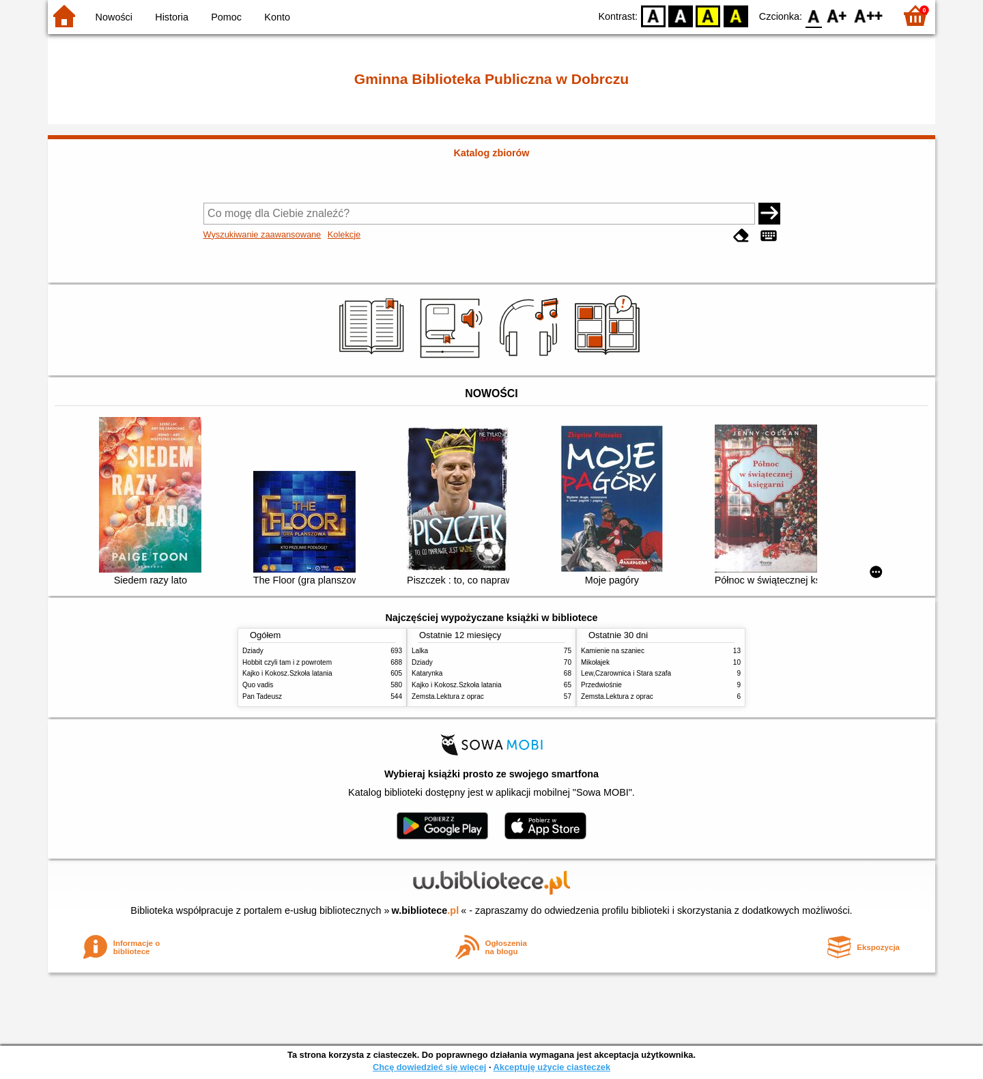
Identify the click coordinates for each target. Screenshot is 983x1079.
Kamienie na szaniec (612, 650)
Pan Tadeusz (262, 696)
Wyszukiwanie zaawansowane (262, 234)
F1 (837, 15)
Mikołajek (595, 662)
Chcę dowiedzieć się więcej (429, 1067)
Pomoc (226, 17)
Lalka (420, 650)
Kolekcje (344, 234)
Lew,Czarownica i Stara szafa (626, 673)
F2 (868, 15)
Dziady (252, 650)
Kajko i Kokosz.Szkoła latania (287, 673)
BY (735, 15)
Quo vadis (257, 685)
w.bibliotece (425, 910)
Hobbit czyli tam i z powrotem (287, 662)
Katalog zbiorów (491, 152)
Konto (277, 17)
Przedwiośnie (601, 685)
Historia (171, 17)
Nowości (114, 17)
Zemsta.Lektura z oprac (448, 696)
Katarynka (427, 673)
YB (708, 15)
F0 (813, 15)
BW (680, 15)
